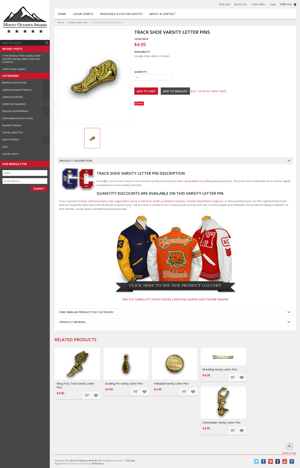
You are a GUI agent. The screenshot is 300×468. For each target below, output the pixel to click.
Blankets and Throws (14, 82)
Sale (4, 146)
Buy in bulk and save (209, 91)
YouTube (284, 461)
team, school (88, 201)
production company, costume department (186, 201)
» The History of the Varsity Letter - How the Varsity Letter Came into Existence (22, 59)
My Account (240, 4)
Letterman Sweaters (14, 104)
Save (140, 103)
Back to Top (289, 452)
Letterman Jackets (12, 97)
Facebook (263, 461)
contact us (158, 205)
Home (60, 22)
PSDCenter (98, 463)
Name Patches (10, 139)
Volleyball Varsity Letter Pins (171, 383)
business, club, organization (113, 201)
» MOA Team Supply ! (14, 69)
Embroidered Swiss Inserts (17, 118)
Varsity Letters (10, 153)
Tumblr (277, 461)
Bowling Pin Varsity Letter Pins (124, 383)
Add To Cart (87, 395)
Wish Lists (224, 4)
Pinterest (270, 461)
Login (273, 4)
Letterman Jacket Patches (17, 89)
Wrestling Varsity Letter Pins (219, 369)
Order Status (258, 4)
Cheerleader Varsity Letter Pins (221, 422)
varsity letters (192, 181)
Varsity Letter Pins (12, 132)
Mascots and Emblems (15, 111)
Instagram (291, 461)
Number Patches (12, 125)
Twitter (256, 461)
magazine (217, 201)
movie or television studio (145, 201)
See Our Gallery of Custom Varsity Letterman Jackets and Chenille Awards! (175, 299)
